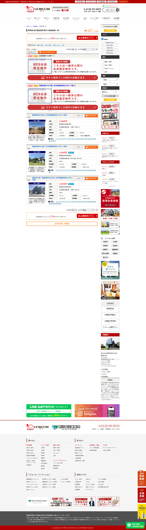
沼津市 (105, 242)
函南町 (115, 253)
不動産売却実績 (79, 455)
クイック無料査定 (94, 448)
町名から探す (30, 450)
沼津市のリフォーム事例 (49, 479)
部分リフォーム (30, 489)
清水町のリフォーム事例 (49, 487)
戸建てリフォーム (31, 482)
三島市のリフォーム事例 (49, 484)
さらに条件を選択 (110, 96)
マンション (76, 19)
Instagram (101, 484)
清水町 (115, 245)
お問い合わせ (110, 10)
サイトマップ (89, 489)
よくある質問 (64, 479)
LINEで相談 (101, 482)
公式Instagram (115, 6)
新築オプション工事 (31, 487)
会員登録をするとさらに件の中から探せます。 (67, 38)
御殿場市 (115, 249)
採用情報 (105, 376)
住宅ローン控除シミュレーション (31, 461)
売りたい (47, 19)
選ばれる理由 (78, 450)
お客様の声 (106, 19)
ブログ (104, 374)
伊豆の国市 (105, 253)
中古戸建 (66, 19)
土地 (84, 19)
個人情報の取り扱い (103, 487)
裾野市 (105, 249)
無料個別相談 (93, 450)
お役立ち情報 (106, 450)
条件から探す (30, 448)
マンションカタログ (31, 458)
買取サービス (78, 453)
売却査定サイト (79, 448)
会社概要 (116, 19)
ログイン (123, 1)
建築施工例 (56, 465)
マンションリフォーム (32, 484)
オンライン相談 (90, 484)
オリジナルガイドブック (109, 448)
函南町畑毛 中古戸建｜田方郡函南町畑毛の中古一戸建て (57, 85)
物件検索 (80, 1)
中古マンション (57, 45)
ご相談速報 (78, 458)
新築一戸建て (40, 45)
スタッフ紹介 (94, 19)
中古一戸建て (48, 45)
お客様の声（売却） (80, 461)
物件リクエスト (90, 487)
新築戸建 (56, 19)
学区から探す (30, 453)
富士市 (105, 257)
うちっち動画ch (102, 479)
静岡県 (104, 39)
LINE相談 (107, 6)
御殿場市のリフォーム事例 (49, 482)
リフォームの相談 (65, 482)
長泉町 (105, 245)
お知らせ (88, 479)
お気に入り (91, 1)
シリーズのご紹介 (58, 463)
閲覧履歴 (101, 1)
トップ (28, 19)
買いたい (37, 19)
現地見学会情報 (30, 455)
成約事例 (55, 468)
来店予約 (28, 465)
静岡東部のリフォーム (32, 479)
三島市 (115, 242)
